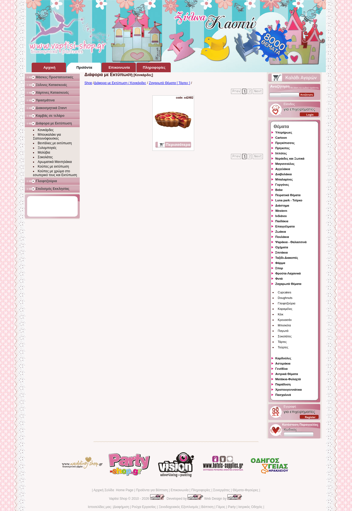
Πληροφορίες (200, 490)
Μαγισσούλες (285, 163)
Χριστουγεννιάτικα (288, 389)
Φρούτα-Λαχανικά (288, 273)
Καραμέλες (285, 308)
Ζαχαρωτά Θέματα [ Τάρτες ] (169, 83)
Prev (236, 91)
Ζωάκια (280, 231)
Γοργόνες (282, 184)
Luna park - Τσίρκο (288, 200)
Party (232, 507)
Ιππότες (281, 153)
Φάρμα (280, 263)
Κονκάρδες (46, 130)
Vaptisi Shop (118, 499)
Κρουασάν (285, 319)
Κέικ (280, 314)
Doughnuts (285, 297)
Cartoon (281, 137)
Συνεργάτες (221, 490)
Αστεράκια (282, 363)
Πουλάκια (282, 236)
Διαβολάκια (283, 174)
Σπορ (279, 268)
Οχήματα (281, 247)
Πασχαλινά (283, 394)
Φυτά (279, 278)
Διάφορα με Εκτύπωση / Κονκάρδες (120, 83)
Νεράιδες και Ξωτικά (289, 158)
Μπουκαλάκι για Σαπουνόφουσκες (47, 136)
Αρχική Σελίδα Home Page (113, 490)
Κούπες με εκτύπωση (53, 166)
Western (281, 210)
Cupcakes (284, 292)
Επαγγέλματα (285, 226)
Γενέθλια (281, 368)
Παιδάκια (281, 221)
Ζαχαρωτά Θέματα (288, 283)
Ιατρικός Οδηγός (250, 507)
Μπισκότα (284, 325)
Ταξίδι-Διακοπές (286, 257)
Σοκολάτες (45, 157)
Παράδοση (283, 384)
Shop (88, 83)
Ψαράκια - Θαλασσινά (291, 242)
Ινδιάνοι (281, 216)
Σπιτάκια (281, 252)
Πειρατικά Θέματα (288, 195)
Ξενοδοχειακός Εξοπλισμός (179, 507)
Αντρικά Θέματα (286, 374)
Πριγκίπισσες (285, 143)
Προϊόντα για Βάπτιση (152, 490)
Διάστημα (282, 205)
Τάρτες (282, 341)
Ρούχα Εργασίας (144, 507)
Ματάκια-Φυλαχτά (288, 379)
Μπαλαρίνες (284, 179)
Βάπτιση (207, 507)
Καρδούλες (283, 358)
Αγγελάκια (282, 169)
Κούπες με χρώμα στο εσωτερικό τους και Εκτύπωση (55, 173)
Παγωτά (283, 330)
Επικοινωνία (179, 490)
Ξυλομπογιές (47, 148)
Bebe (279, 189)
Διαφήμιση (121, 507)
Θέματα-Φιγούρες (245, 490)
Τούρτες (283, 347)
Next (258, 91)
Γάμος (220, 507)
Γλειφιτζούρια (286, 303)
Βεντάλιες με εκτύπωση (55, 143)
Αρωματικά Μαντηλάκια (55, 162)
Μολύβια (44, 152)
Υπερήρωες (283, 132)
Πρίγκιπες (282, 148)
